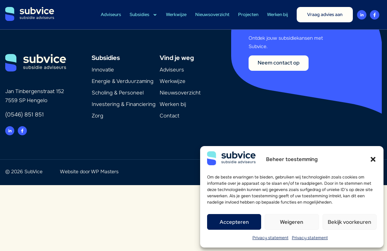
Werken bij (277, 14)
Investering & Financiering (123, 104)
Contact (169, 116)
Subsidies (143, 15)
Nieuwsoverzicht (212, 14)
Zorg (97, 116)
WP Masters (105, 171)
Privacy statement (270, 238)
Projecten (248, 14)
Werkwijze (176, 14)
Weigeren (291, 222)
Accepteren (234, 222)
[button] (373, 159)
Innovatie (103, 70)
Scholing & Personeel (118, 93)
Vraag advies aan (324, 14)
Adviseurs (111, 14)
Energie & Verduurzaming (122, 81)
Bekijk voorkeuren (349, 222)
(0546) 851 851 (24, 114)
